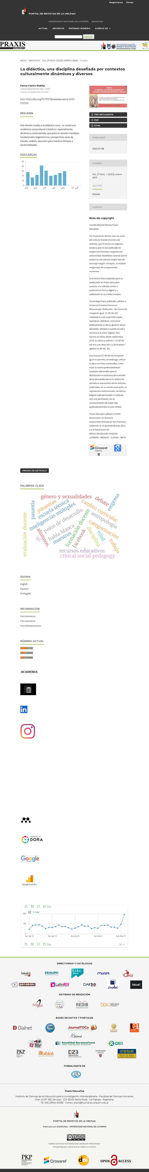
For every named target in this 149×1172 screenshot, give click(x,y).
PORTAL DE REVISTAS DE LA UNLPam (52, 13)
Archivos (58, 28)
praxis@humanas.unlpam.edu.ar (91, 1102)
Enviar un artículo (34, 470)
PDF (96, 120)
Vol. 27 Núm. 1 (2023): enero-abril (60, 60)
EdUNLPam (97, 21)
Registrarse (116, 2)
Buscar (88, 36)
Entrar (129, 2)
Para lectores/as (28, 616)
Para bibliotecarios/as (30, 625)
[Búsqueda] (68, 36)
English (24, 584)
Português (25, 593)
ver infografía (103, 114)
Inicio (23, 60)
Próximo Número (79, 28)
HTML (97, 125)
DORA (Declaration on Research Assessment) (104, 417)
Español (24, 588)
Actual (43, 28)
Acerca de (102, 28)
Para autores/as (27, 621)
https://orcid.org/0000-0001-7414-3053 (34, 92)
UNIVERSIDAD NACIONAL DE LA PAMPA (68, 21)
